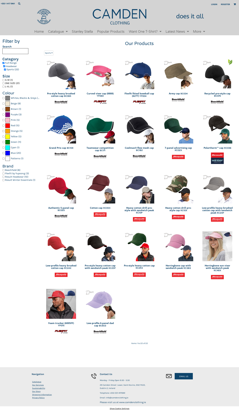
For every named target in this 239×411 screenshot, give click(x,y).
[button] (19, 3)
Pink (13, 119)
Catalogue (36, 382)
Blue (13, 152)
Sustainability (38, 388)
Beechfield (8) (12, 170)
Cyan (13, 147)
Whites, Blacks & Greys (23, 97)
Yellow (14, 136)
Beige (14, 103)
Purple (14, 114)
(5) (12, 120)
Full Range (11, 62)
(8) (13, 103)
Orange (15, 130)
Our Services (38, 385)
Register (225, 4)
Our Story (36, 391)
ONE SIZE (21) (12, 83)
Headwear (11, 66)
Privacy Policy (38, 397)
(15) (12, 125)
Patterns (15, 158)
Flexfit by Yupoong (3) (17, 173)
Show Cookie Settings (119, 408)
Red (13, 125)
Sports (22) (13, 69)
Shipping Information (42, 394)
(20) (13, 153)
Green (14, 141)
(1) (13, 109)
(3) (13, 114)
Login (214, 4)
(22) (23, 98)
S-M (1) (9, 79)
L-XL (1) (9, 86)
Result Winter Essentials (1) (20, 179)
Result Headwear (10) (16, 176)
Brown (14, 108)
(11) (13, 142)
